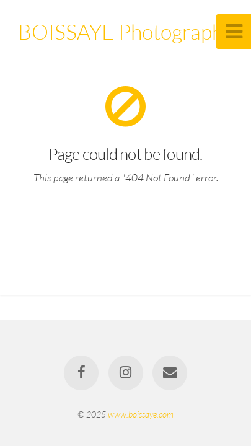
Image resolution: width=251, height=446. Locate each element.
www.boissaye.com (141, 414)
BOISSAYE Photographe (126, 32)
